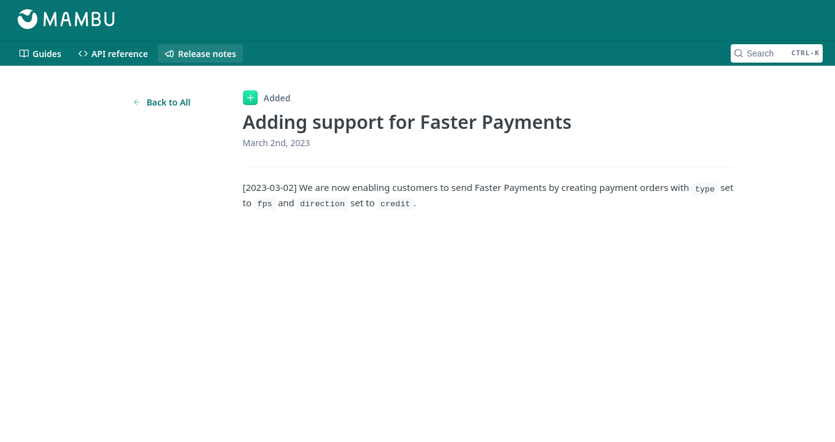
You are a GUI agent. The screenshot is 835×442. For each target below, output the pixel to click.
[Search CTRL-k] (777, 53)
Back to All (162, 102)
